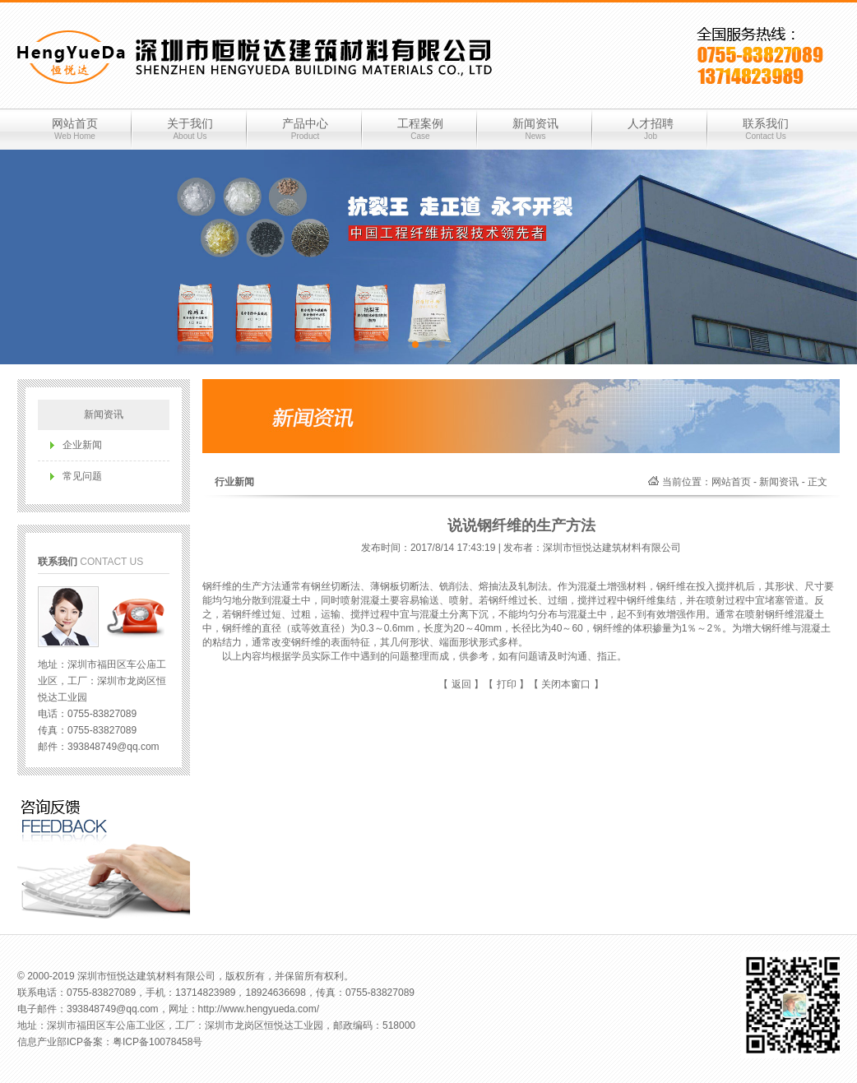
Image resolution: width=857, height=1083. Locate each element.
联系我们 (765, 129)
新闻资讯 (535, 129)
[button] (415, 344)
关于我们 (190, 129)
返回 (461, 684)
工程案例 (420, 129)
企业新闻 (82, 445)
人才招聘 (650, 129)
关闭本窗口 (566, 684)
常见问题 (82, 476)
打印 (507, 684)
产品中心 (305, 129)
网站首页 (74, 129)
